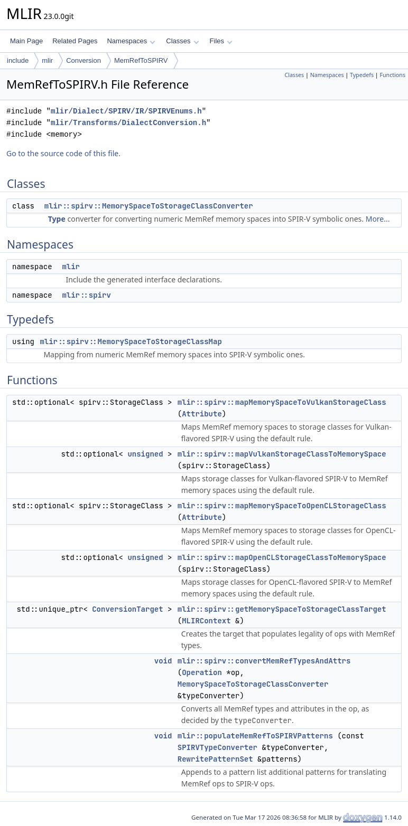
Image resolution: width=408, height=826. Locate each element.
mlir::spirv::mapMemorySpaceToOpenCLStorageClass (282, 505)
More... (378, 219)
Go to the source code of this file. (63, 153)
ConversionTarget (127, 609)
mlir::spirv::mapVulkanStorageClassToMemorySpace (282, 454)
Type (57, 219)
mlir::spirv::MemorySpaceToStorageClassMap (130, 341)
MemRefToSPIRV (141, 60)
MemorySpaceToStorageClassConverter (253, 684)
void (163, 661)
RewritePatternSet (215, 759)
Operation (202, 672)
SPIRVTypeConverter (217, 747)
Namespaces (131, 41)
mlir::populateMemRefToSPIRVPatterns (255, 735)
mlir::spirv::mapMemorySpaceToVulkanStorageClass (282, 402)
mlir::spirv (86, 295)
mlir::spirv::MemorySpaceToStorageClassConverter (148, 206)
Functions (392, 75)
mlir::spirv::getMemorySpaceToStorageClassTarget (282, 609)
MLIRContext (206, 620)
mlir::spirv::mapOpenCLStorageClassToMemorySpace (282, 557)
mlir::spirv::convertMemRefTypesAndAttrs (264, 661)
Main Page (26, 41)
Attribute (202, 414)
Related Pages (74, 41)
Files (221, 41)
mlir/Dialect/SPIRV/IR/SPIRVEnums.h (126, 111)
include (18, 60)
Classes (182, 41)
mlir (47, 60)
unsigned (145, 454)
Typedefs (362, 75)
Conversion (83, 60)
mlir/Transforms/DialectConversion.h (128, 123)
